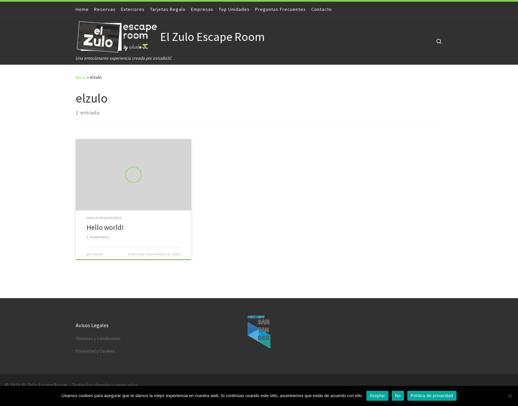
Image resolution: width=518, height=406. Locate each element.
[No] (509, 395)
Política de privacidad (432, 395)
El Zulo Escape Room (44, 385)
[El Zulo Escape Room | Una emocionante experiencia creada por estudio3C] (117, 35)
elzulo (98, 254)
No (398, 395)
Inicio (81, 77)
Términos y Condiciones (98, 338)
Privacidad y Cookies (95, 351)
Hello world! (105, 227)
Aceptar (377, 395)
